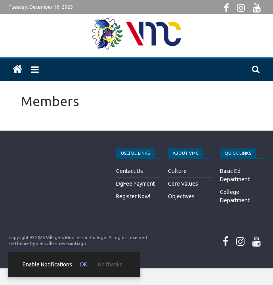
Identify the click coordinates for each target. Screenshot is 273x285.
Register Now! (133, 196)
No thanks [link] (110, 264)
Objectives (181, 196)
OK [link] (83, 264)
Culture (177, 171)
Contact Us (129, 171)
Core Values (183, 183)
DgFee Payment (135, 183)
